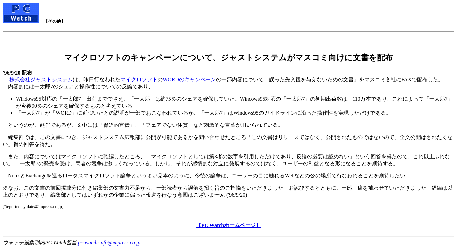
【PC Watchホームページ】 (228, 225)
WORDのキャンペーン (189, 79)
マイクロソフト (139, 79)
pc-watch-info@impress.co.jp (109, 242)
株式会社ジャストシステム (40, 79)
